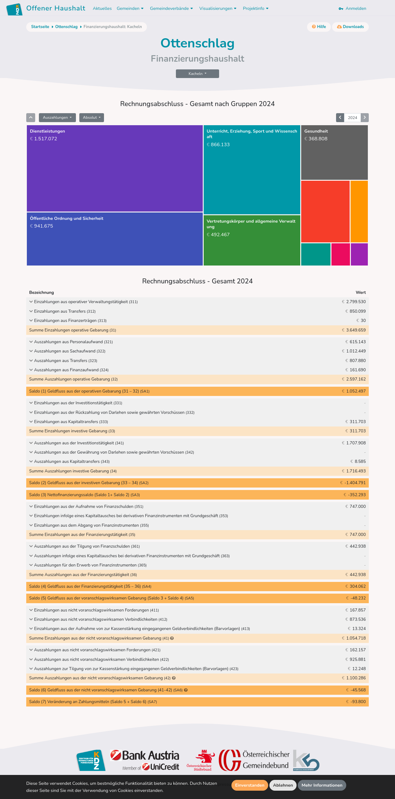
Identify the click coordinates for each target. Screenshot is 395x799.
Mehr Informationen (322, 785)
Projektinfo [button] (256, 8)
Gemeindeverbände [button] (172, 8)
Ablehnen (283, 785)
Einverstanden (249, 785)
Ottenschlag (66, 27)
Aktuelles (102, 8)
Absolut (90, 117)
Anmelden (352, 8)
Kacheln (196, 73)
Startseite (40, 27)
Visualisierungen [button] (218, 8)
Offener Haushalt (55, 9)
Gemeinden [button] (131, 8)
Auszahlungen (56, 117)
